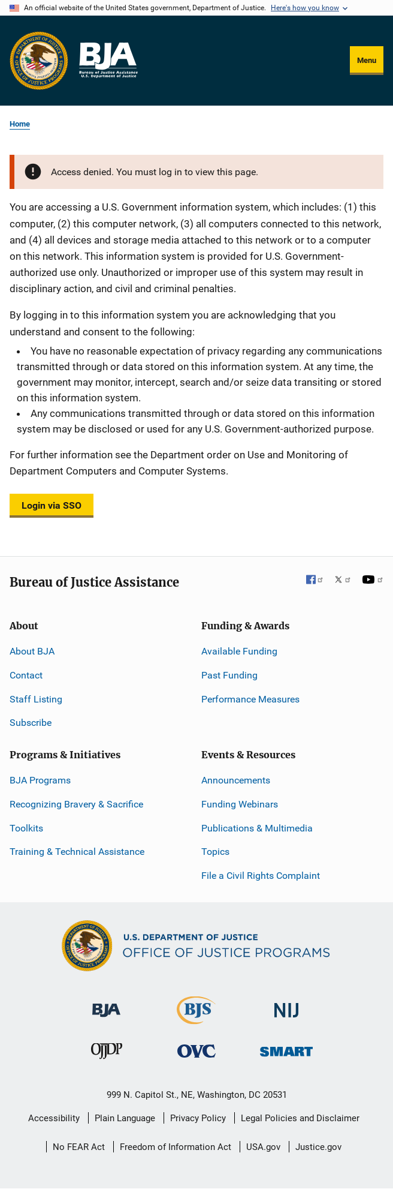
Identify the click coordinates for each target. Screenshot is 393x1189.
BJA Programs (40, 780)
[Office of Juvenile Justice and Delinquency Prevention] (106, 1053)
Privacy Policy (198, 1118)
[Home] (108, 60)
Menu (366, 60)
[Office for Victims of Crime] (196, 1050)
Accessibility (54, 1118)
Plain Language (125, 1118)
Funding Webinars (239, 804)
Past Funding (229, 675)
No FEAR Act (79, 1147)
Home (20, 123)
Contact (26, 675)
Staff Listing (36, 699)
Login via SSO (51, 505)
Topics (215, 851)
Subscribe (31, 722)
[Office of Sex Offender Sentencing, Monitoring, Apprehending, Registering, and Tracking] (286, 1048)
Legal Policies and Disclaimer (300, 1118)
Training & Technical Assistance (77, 851)
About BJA (32, 651)
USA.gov (263, 1147)
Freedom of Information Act (175, 1147)
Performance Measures (250, 699)
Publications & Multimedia (257, 828)
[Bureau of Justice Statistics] (196, 1019)
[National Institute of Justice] (286, 1005)
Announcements (235, 780)
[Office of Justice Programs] (39, 60)
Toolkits (26, 828)
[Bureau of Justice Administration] (106, 1004)
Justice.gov (318, 1147)
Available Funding (239, 651)
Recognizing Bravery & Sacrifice (76, 804)
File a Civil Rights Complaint (260, 875)
